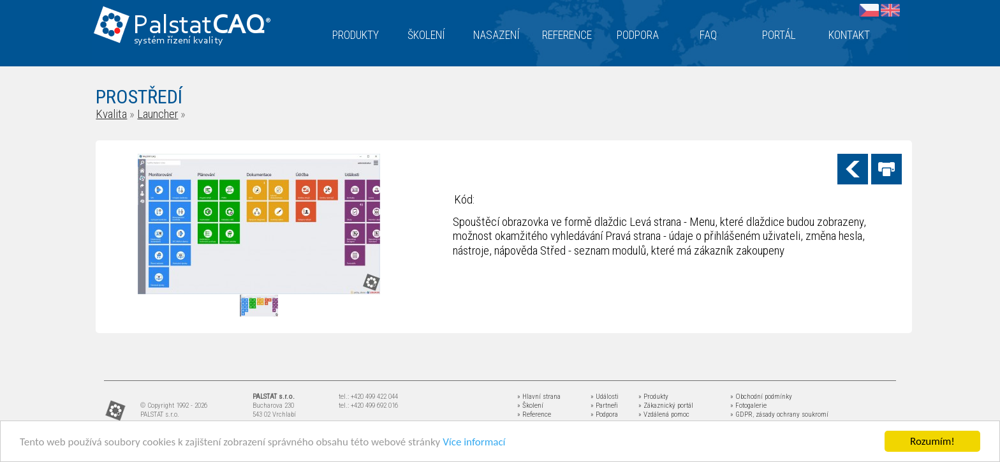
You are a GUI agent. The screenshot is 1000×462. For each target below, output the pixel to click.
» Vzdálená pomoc (663, 414)
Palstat (202, 26)
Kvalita (111, 114)
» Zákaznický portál (665, 405)
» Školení (530, 405)
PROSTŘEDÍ (139, 97)
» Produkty (653, 396)
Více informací (474, 442)
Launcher (157, 114)
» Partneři (604, 405)
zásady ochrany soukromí (792, 414)
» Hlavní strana (539, 396)
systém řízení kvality (179, 41)
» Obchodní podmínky (761, 396)
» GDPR (741, 414)
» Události (605, 396)
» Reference (534, 414)
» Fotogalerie (748, 405)
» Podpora (604, 414)
